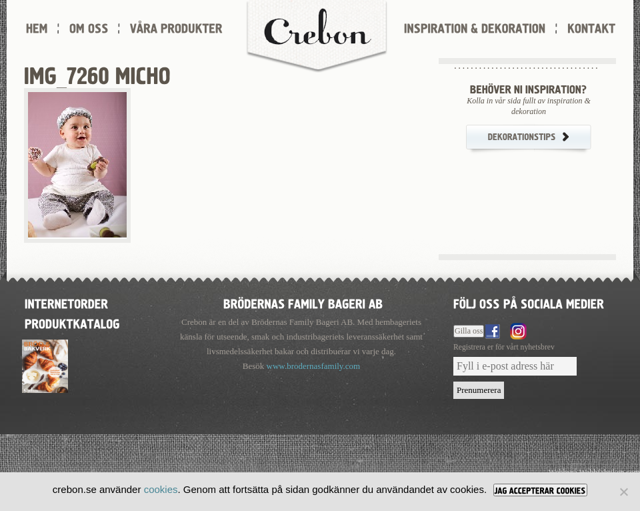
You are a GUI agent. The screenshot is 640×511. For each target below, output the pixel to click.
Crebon (316, 36)
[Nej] (623, 491)
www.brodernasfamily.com (314, 366)
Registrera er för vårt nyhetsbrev (504, 347)
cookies (161, 489)
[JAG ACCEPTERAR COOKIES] (540, 490)
